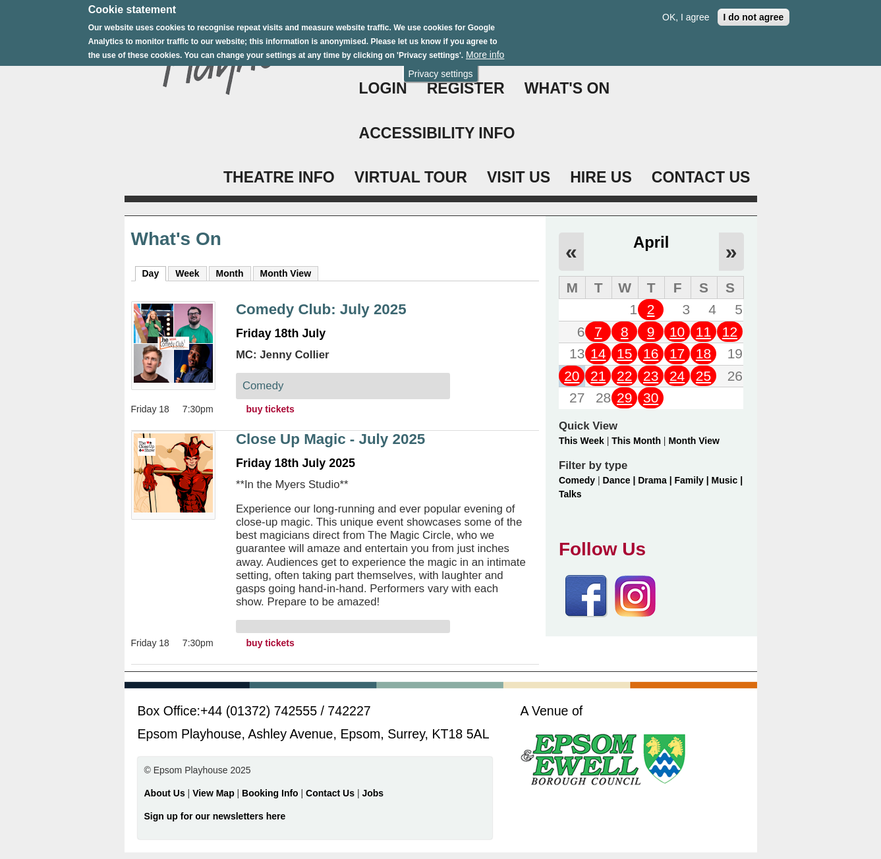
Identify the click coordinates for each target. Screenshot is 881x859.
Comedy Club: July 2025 (321, 309)
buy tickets (270, 409)
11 (703, 331)
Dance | (621, 480)
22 (624, 375)
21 (598, 375)
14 (598, 353)
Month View (286, 273)
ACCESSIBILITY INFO (437, 133)
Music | (727, 480)
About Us (164, 793)
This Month (636, 440)
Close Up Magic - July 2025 (330, 439)
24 (677, 375)
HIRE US (601, 177)
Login (383, 88)
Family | (693, 480)
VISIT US (518, 177)
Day (154, 273)
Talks (570, 494)
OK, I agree (686, 10)
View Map (214, 793)
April (651, 242)
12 (729, 331)
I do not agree (754, 10)
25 (703, 375)
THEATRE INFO (279, 177)
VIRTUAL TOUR (411, 177)
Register (466, 88)
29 (624, 397)
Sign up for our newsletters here (215, 816)
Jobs (373, 793)
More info (485, 48)
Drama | (656, 480)
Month (230, 273)
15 (624, 353)
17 (677, 353)
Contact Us (331, 793)
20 (571, 375)
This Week (581, 440)
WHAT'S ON (567, 88)
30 (650, 397)
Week (187, 273)
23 (650, 375)
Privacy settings (440, 66)
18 (703, 353)
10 (677, 331)
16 (650, 353)
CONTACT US (701, 177)
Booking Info (270, 793)
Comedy (577, 480)
